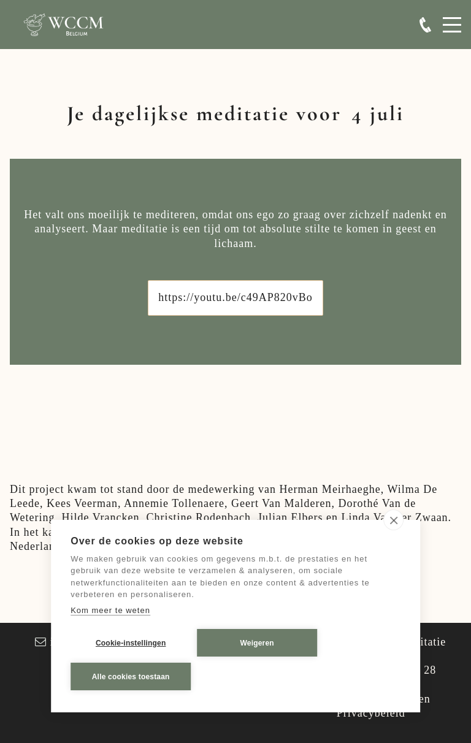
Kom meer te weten (110, 610)
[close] (393, 520)
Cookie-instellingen (131, 643)
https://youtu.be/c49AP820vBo (235, 297)
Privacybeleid (371, 713)
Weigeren (257, 643)
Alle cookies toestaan (131, 677)
